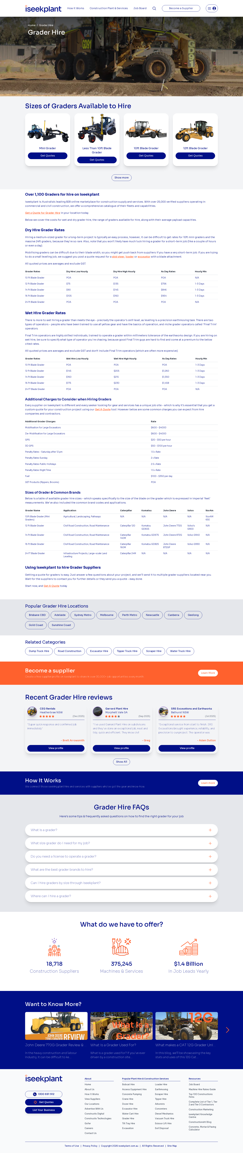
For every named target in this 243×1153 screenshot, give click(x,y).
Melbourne (106, 615)
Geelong (193, 615)
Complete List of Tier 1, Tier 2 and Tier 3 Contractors (203, 1103)
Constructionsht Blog (200, 1122)
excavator (144, 256)
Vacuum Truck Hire (164, 1118)
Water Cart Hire (130, 1113)
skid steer (118, 256)
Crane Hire (127, 1099)
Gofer (88, 1123)
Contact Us (91, 1133)
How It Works (75, 8)
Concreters (161, 1108)
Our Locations (92, 1104)
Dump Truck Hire (39, 651)
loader (130, 256)
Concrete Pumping (132, 1094)
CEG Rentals (47, 708)
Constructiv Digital (94, 1113)
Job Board (140, 8)
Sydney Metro (82, 615)
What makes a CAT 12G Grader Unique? (188, 1045)
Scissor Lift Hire (163, 1123)
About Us (89, 1089)
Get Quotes (47, 155)
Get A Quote (103, 409)
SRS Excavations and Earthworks (191, 708)
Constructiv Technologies (98, 1118)
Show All (121, 761)
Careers (89, 1128)
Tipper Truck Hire (127, 651)
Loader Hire (161, 1084)
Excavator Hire (99, 651)
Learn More (208, 673)
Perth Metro (129, 615)
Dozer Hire (127, 1104)
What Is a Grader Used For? (113, 1045)
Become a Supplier (181, 8)
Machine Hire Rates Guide (202, 1089)
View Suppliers (92, 1099)
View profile (56, 748)
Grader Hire (128, 1118)
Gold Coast (36, 625)
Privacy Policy (90, 1146)
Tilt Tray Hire (128, 1123)
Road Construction (69, 651)
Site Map (172, 1146)
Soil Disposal (162, 1128)
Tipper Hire (160, 1099)
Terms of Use (72, 1146)
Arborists (160, 1104)
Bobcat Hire (128, 1084)
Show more (122, 177)
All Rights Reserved (153, 1146)
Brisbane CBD (37, 615)
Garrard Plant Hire (116, 708)
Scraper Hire (153, 651)
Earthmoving (161, 1089)
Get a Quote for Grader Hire (42, 213)
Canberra (173, 615)
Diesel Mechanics (164, 1113)
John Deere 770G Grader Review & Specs (60, 1045)
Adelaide (60, 615)
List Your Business (44, 1110)
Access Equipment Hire (134, 1089)
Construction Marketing (201, 1109)
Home (31, 25)
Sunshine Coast (61, 625)
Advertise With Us (94, 1108)
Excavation (128, 1128)
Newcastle (152, 615)
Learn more (208, 783)
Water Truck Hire (180, 651)
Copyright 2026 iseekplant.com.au (119, 1146)
